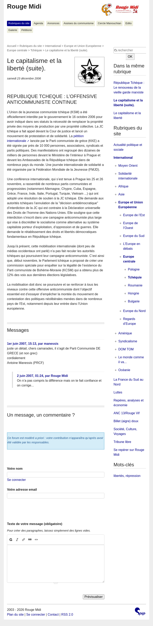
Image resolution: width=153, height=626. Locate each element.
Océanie (124, 370)
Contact (53, 614)
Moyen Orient (127, 165)
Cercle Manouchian (109, 23)
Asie (121, 194)
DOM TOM (126, 349)
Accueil (11, 46)
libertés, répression (127, 475)
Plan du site (15, 614)
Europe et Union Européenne (82, 46)
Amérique (125, 333)
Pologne (134, 269)
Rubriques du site (18, 23)
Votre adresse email (22, 489)
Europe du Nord (134, 311)
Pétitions (26, 30)
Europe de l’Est (134, 215)
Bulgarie (134, 301)
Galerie (12, 30)
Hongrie (133, 293)
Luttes (118, 392)
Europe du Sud (133, 236)
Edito (129, 23)
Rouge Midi (24, 6)
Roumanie (135, 285)
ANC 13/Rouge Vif (126, 413)
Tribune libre (122, 442)
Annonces (53, 23)
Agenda (38, 23)
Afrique (123, 186)
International (53, 46)
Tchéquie (36, 50)
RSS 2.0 (67, 614)
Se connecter (16, 479)
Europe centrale (17, 50)
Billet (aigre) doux (126, 421)
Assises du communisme (78, 23)
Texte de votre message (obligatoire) (34, 524)
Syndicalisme (127, 341)
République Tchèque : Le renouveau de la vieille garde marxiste (129, 87)
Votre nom (15, 468)
